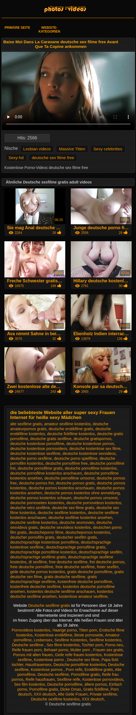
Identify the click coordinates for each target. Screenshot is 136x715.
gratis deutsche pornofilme (89, 572)
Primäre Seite (17, 28)
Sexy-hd (16, 157)
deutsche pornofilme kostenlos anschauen (46, 473)
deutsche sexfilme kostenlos (62, 512)
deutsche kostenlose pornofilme (37, 443)
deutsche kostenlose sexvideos (89, 453)
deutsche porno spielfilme (76, 458)
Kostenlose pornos (47, 669)
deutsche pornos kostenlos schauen (40, 498)
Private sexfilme (103, 694)
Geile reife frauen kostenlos (78, 655)
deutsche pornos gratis (75, 483)
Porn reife (74, 669)
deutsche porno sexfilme (31, 458)
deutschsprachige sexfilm (100, 552)
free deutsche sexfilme (68, 562)
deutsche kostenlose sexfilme (35, 453)
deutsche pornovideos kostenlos (93, 503)
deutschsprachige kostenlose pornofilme (44, 542)
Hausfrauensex (38, 664)
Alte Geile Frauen (73, 694)
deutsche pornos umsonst (95, 498)
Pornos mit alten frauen (33, 655)
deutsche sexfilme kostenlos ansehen (80, 517)
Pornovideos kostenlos (31, 630)
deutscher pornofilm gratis (32, 537)
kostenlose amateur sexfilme (83, 596)
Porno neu (114, 645)
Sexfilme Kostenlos (71, 640)
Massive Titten (72, 149)
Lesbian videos (37, 149)
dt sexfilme (38, 562)
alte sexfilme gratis (26, 424)
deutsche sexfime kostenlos (33, 522)
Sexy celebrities (107, 149)
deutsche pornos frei (36, 483)
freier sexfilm (107, 567)
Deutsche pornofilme (64, 684)
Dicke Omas (70, 689)
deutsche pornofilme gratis (40, 468)
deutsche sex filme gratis (73, 508)
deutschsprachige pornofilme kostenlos (43, 552)
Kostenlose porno (49, 659)
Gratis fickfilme (96, 689)
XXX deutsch (45, 694)
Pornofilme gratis (85, 674)
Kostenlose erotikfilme (53, 635)
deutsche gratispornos (92, 439)
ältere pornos (95, 684)
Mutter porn (80, 650)
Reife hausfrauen (40, 679)
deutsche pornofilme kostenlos (91, 468)
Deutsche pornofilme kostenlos (79, 664)
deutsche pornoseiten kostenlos (37, 503)
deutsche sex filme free (53, 157)
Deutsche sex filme (83, 659)
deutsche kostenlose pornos (90, 443)
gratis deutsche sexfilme (64, 577)
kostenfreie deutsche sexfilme (35, 586)
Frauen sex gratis (108, 650)
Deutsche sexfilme (28, 645)
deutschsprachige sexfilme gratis (38, 557)
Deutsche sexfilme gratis (68, 7)
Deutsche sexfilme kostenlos (55, 699)
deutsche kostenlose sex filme (95, 448)
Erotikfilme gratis (98, 669)
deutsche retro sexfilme (30, 508)
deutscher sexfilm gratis (76, 537)
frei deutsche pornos (107, 562)
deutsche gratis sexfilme (50, 439)
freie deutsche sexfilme (75, 567)
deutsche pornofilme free (67, 463)
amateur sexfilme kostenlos (67, 424)
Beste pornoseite (88, 635)
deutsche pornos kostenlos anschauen (61, 488)
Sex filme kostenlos (63, 645)
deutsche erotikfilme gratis (71, 429)
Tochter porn (92, 645)
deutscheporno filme (46, 532)
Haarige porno (64, 630)
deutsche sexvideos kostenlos (65, 527)
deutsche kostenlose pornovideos (38, 448)
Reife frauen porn (27, 650)
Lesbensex (43, 640)
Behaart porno (56, 650)
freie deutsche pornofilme (31, 567)
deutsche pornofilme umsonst (69, 478)
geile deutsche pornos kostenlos (37, 572)
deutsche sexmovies (76, 522)
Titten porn (88, 630)
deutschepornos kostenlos (88, 532)
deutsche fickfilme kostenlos (71, 434)
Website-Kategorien (49, 29)
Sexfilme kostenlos (105, 640)
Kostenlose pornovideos (102, 679)
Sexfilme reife (68, 679)
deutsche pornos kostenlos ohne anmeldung (82, 493)
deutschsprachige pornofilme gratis (75, 547)
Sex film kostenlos (29, 684)
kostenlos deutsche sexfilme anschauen (61, 591)
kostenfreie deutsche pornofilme (85, 581)
